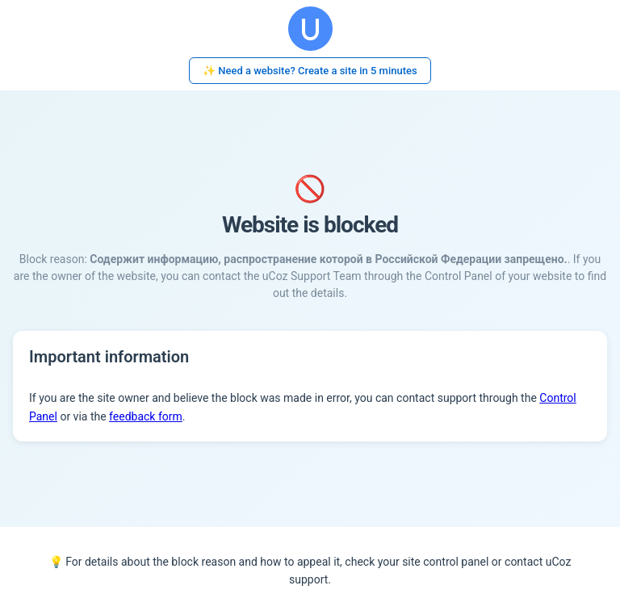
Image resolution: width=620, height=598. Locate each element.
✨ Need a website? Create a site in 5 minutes (310, 71)
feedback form (145, 416)
